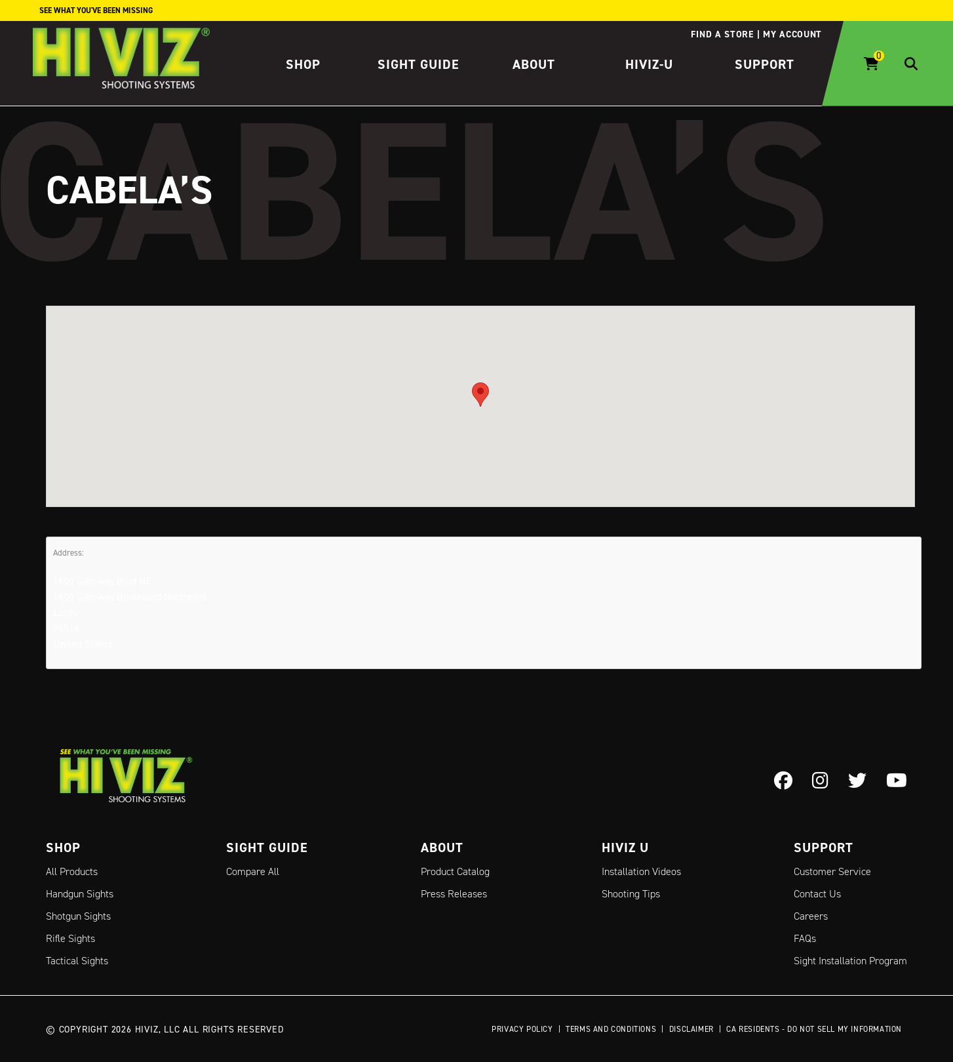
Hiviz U (625, 847)
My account (792, 34)
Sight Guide (418, 64)
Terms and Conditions (611, 1029)
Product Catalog (455, 871)
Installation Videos (641, 871)
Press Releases (454, 894)
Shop (303, 64)
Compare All (252, 871)
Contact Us (817, 894)
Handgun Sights (79, 894)
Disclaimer (691, 1029)
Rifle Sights (70, 938)
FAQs (805, 938)
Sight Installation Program (850, 960)
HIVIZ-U (649, 64)
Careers (811, 916)
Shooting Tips (631, 894)
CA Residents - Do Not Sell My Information (814, 1029)
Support (764, 64)
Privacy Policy (522, 1029)
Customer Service (832, 871)
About (534, 64)
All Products (72, 871)
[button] (480, 394)
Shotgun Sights (78, 916)
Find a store (722, 34)
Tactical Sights (77, 960)
